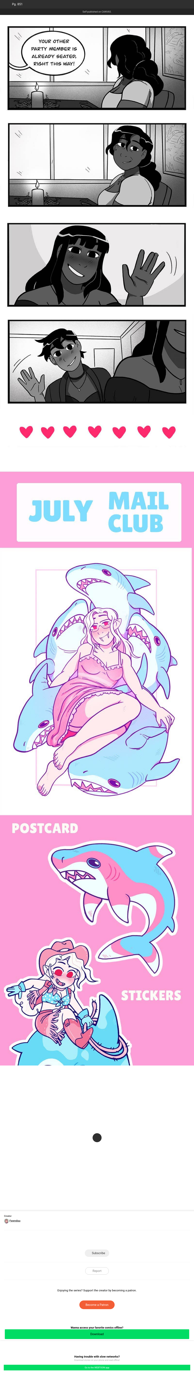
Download (97, 1334)
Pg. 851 (17, 4)
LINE (70, 1240)
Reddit (124, 1240)
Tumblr (110, 1240)
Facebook (83, 1240)
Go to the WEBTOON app (97, 1367)
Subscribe (98, 1253)
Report (97, 1271)
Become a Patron (97, 1305)
